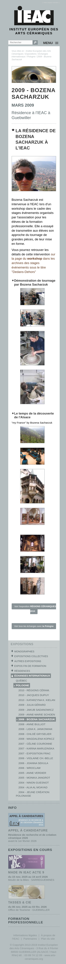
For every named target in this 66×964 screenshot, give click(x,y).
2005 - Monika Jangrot (34, 777)
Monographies (24, 651)
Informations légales (25, 935)
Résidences (22, 671)
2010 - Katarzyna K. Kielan (37, 700)
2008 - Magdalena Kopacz (36, 738)
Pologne (31, 56)
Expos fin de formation (30, 666)
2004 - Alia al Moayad (33, 787)
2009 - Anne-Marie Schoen (37, 714)
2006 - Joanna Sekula (33, 763)
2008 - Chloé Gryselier (35, 734)
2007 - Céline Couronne (35, 743)
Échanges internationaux (32, 675)
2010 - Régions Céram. (34, 690)
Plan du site (48, 938)
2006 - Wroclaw (30, 767)
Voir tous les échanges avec (33, 626)
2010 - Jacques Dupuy (34, 695)
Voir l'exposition (35, 608)
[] (51, 2)
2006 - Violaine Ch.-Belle (36, 758)
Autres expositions (27, 661)
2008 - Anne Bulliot (32, 724)
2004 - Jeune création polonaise (32, 794)
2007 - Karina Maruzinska (36, 748)
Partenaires (30, 938)
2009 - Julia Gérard (32, 704)
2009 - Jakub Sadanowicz (36, 709)
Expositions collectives (31, 656)
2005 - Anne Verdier (32, 772)
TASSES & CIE (19, 902)
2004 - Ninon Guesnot (34, 782)
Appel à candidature (28, 830)
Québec (21, 680)
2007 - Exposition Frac (35, 753)
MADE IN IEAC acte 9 (26, 872)
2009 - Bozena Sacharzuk (37, 719)
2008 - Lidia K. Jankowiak (36, 729)
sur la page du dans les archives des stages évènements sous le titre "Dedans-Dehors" (33, 263)
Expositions (30, 54)
